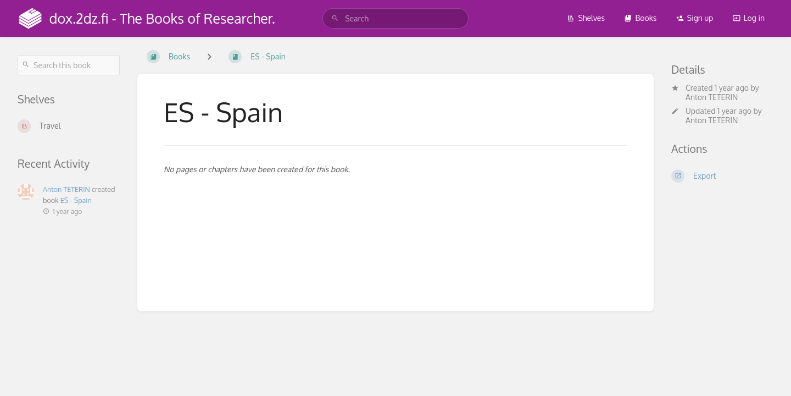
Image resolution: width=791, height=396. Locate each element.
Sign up (694, 18)
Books (640, 18)
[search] (395, 18)
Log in (749, 18)
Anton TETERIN (712, 97)
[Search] (335, 18)
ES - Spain (76, 200)
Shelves (586, 18)
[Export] (722, 176)
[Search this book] (69, 65)
